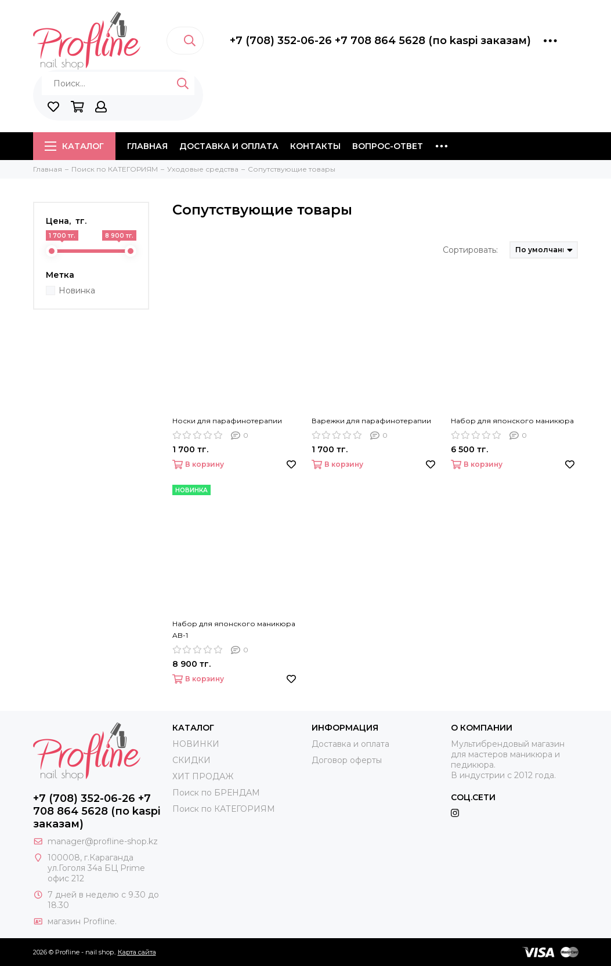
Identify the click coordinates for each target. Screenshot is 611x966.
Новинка (77, 290)
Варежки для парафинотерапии (371, 420)
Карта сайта (137, 952)
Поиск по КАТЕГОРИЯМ (223, 809)
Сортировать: (470, 250)
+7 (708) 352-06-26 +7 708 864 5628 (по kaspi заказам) (380, 40)
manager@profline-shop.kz (103, 841)
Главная (147, 146)
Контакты (315, 146)
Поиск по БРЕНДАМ (216, 792)
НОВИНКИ (195, 744)
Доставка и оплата (229, 146)
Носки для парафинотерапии (227, 420)
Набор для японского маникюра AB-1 (233, 629)
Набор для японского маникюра (512, 420)
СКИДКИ (191, 760)
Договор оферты (347, 760)
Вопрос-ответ (387, 146)
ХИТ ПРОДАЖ (202, 776)
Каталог (74, 146)
